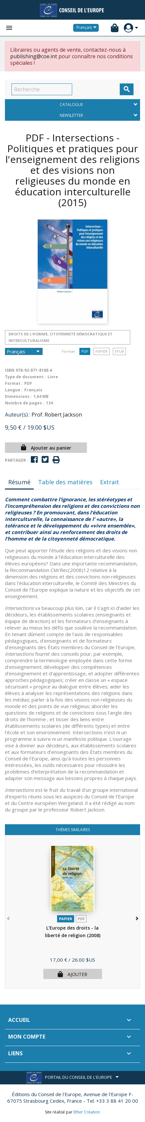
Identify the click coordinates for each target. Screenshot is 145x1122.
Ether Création (86, 1112)
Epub (119, 351)
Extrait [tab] (109, 482)
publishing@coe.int (33, 56)
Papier (101, 351)
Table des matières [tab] (65, 482)
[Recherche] (41, 89)
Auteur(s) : (17, 414)
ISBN (9, 370)
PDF (84, 351)
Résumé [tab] (19, 482)
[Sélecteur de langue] (87, 28)
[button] (136, 917)
